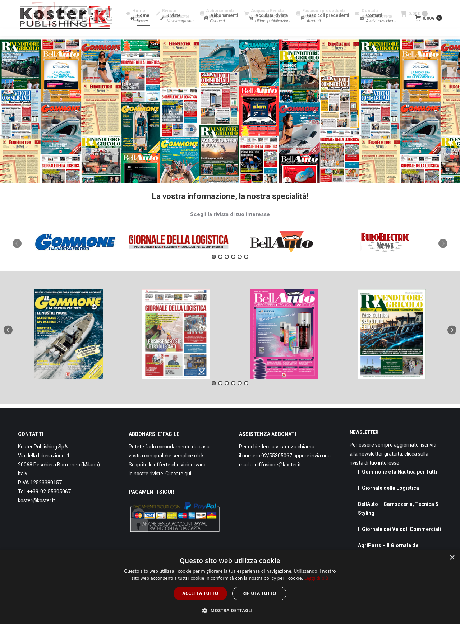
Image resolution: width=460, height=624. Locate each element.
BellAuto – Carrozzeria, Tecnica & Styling (398, 521)
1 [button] (214, 269)
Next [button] (442, 256)
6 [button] (246, 269)
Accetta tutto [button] (200, 593)
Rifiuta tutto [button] (259, 593)
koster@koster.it (36, 513)
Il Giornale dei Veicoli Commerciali (399, 542)
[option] (75, 255)
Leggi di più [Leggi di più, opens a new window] (316, 578)
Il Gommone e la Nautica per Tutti (397, 485)
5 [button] (240, 269)
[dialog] (230, 587)
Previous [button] (17, 256)
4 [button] (233, 269)
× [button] (452, 557)
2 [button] (220, 269)
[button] (230, 610)
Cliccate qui (178, 486)
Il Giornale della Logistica (388, 501)
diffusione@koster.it (278, 477)
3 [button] (227, 269)
